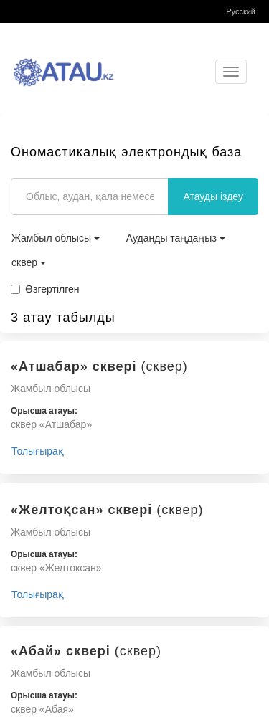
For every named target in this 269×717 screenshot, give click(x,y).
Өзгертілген (45, 289)
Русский (240, 11)
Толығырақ (37, 451)
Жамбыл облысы (55, 238)
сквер (28, 262)
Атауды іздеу (213, 196)
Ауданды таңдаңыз (175, 238)
